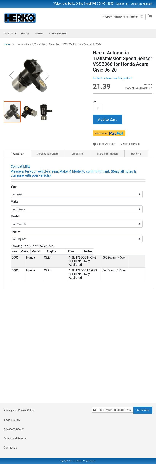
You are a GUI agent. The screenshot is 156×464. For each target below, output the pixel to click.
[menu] (78, 33)
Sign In (120, 3)
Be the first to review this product (112, 78)
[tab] (17, 165)
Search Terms (12, 419)
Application (17, 165)
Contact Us (10, 447)
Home (7, 44)
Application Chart (47, 165)
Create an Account (141, 3)
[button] (11, 92)
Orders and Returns (15, 438)
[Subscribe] (142, 410)
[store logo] (20, 18)
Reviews (136, 165)
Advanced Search (14, 429)
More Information (107, 165)
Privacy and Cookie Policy (19, 410)
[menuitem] (9, 33)
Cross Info (77, 165)
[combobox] (123, 17)
